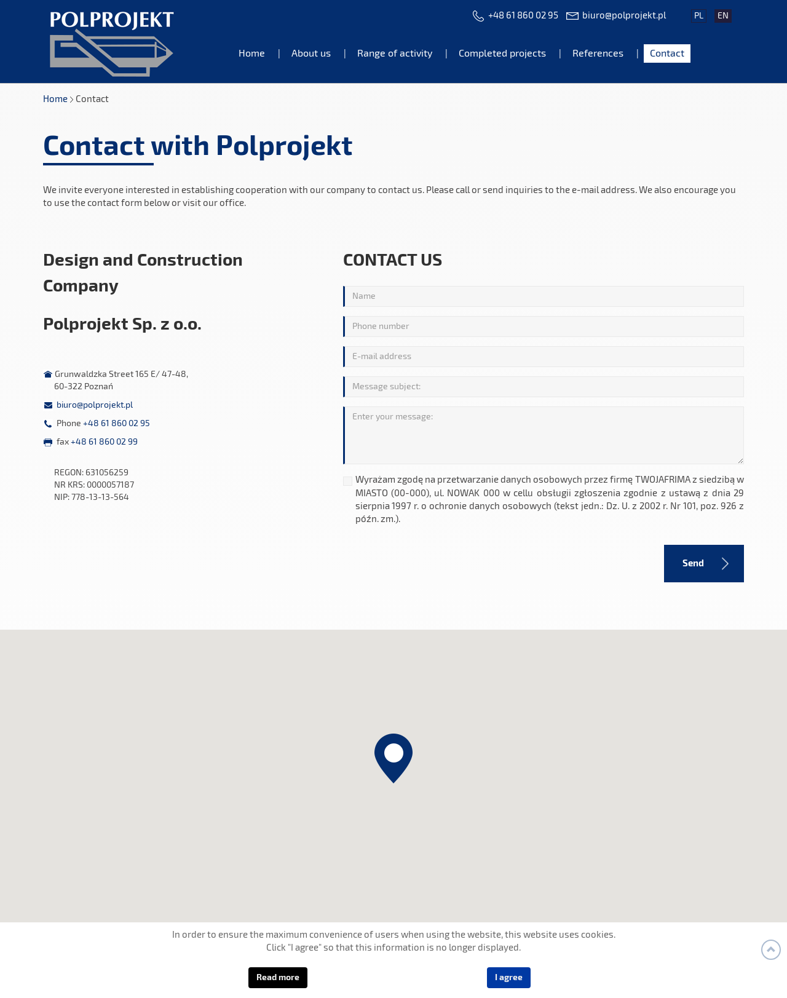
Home (252, 53)
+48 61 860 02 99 (104, 442)
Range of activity (394, 53)
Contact (667, 53)
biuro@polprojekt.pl (624, 15)
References (597, 53)
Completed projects (502, 53)
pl (698, 16)
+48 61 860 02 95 (523, 15)
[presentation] (433, 562)
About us (311, 53)
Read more (277, 977)
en (723, 16)
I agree (509, 977)
